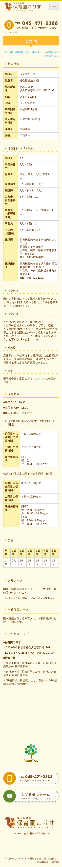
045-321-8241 (35, 277)
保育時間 (19, 52)
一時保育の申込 (51, 52)
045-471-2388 (28, 96)
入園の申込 (36, 52)
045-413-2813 (35, 257)
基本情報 (8, 52)
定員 (27, 52)
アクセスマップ (51, 55)
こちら (39, 378)
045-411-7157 (19, 597)
